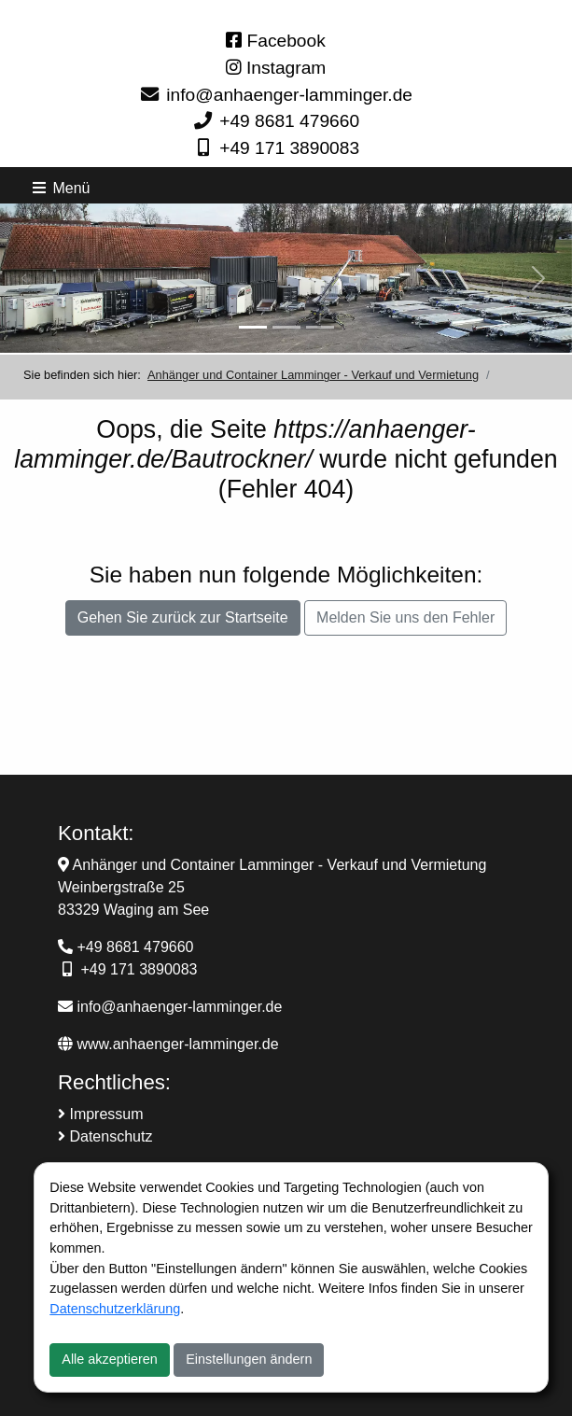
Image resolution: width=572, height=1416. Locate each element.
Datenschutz (105, 1136)
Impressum (101, 1114)
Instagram (276, 67)
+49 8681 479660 (289, 121)
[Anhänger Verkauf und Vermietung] (253, 327)
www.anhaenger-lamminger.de (168, 1044)
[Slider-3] (320, 327)
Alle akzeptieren (109, 1359)
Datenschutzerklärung (114, 1308)
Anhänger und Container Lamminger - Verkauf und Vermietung (313, 375)
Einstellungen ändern (249, 1359)
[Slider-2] (286, 327)
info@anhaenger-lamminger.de (289, 95)
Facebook (276, 40)
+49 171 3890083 (289, 148)
